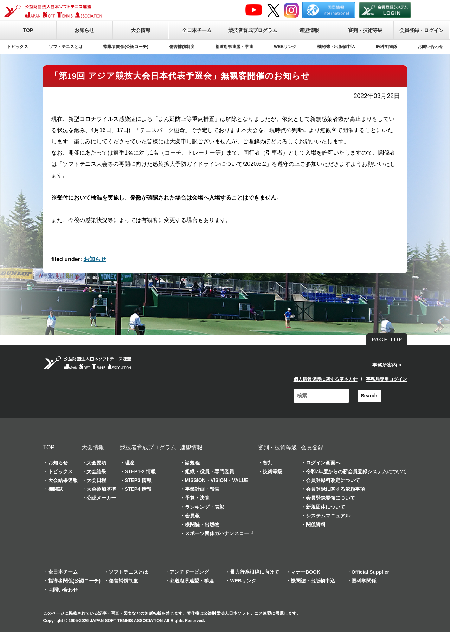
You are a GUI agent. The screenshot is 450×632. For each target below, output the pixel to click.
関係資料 (316, 524)
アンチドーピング (189, 572)
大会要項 (96, 462)
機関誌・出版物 (202, 524)
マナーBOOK (305, 572)
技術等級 (272, 471)
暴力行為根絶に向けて (254, 572)
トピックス (17, 46)
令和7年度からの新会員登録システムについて (356, 471)
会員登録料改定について (333, 480)
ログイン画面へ (323, 462)
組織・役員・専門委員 (209, 471)
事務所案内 (384, 365)
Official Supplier (370, 572)
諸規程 (192, 462)
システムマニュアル (328, 516)
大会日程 (96, 480)
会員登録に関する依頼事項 (335, 489)
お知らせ (84, 30)
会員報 (192, 516)
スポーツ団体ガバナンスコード (219, 533)
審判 (267, 462)
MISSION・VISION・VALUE (217, 480)
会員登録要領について (330, 498)
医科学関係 (386, 46)
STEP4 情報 (138, 489)
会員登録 (312, 447)
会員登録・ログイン (421, 30)
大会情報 (140, 30)
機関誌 (55, 489)
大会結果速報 (63, 480)
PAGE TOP (386, 340)
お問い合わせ (430, 46)
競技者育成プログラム (252, 30)
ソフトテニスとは (66, 46)
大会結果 (96, 471)
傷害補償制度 (181, 46)
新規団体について (325, 507)
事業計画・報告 (202, 489)
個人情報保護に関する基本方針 (326, 379)
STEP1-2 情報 (140, 471)
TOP (28, 30)
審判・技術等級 (365, 30)
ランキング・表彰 (204, 507)
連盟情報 (309, 30)
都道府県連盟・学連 (234, 46)
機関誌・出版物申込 (336, 46)
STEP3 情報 (138, 480)
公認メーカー (101, 498)
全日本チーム (197, 30)
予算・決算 (197, 498)
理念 (130, 462)
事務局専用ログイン (386, 379)
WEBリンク (285, 46)
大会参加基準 (101, 489)
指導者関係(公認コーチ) (125, 46)
